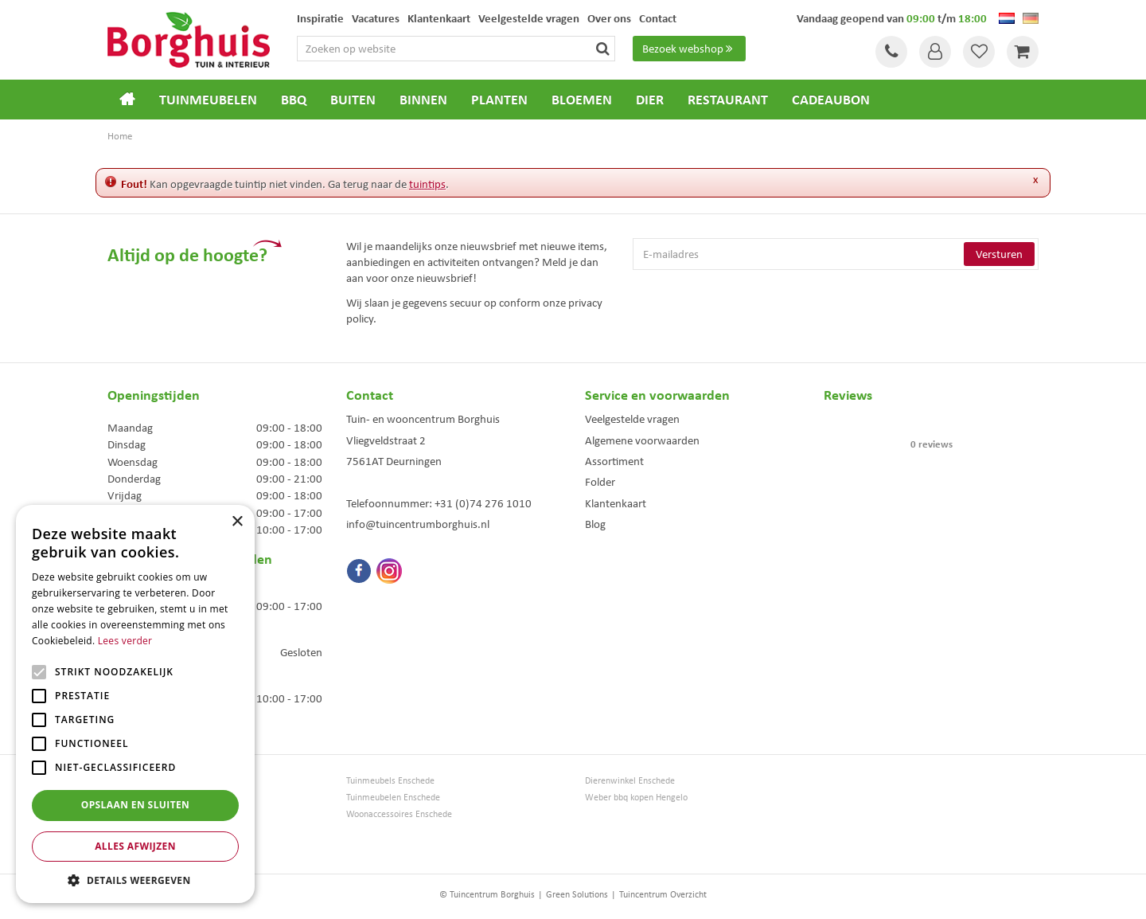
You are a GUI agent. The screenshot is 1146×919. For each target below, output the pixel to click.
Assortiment (614, 461)
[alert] (135, 704)
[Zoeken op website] (456, 48)
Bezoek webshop (689, 48)
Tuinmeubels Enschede (390, 781)
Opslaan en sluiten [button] (135, 804)
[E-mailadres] (836, 254)
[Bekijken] (1023, 52)
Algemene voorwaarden (642, 440)
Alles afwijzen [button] (135, 846)
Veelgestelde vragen (632, 419)
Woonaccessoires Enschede (399, 814)
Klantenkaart (615, 503)
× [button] (237, 522)
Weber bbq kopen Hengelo (636, 798)
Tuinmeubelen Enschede (393, 798)
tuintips (427, 184)
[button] (135, 879)
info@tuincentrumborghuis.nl (417, 524)
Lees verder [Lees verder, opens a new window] (125, 640)
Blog (595, 524)
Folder (600, 482)
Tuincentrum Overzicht (663, 894)
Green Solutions (577, 894)
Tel (891, 52)
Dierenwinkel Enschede (630, 781)
